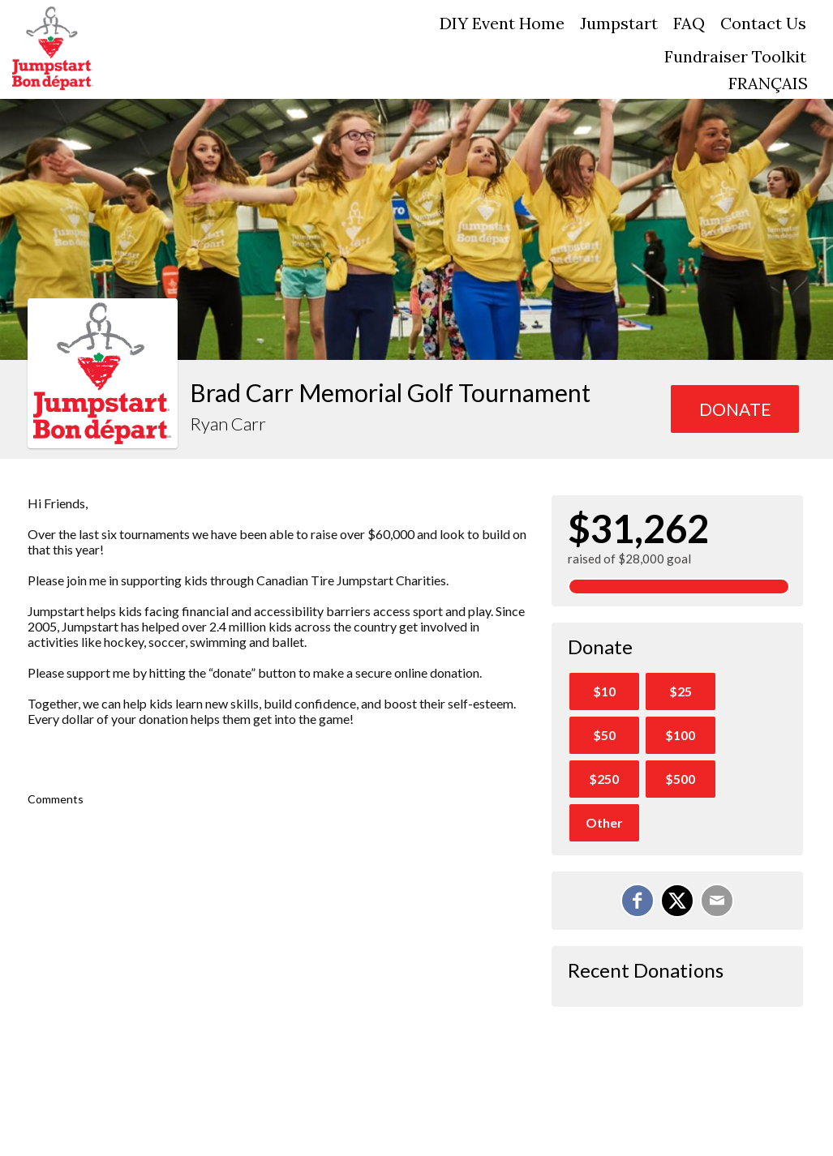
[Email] (717, 901)
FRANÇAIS (768, 83)
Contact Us (763, 23)
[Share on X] (677, 901)
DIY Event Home (502, 23)
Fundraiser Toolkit (735, 56)
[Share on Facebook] (637, 901)
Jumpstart (619, 23)
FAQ (689, 23)
